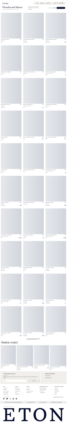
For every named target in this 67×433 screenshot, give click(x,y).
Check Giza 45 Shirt (4, 169)
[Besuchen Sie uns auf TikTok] (10, 398)
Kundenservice (17, 389)
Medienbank (17, 394)
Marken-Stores (29, 392)
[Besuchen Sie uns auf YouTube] (7, 398)
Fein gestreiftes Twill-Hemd (5, 39)
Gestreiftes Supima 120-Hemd (27, 267)
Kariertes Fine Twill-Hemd (5, 202)
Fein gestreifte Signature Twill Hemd (28, 39)
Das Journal (48, 3)
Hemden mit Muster (16, 9)
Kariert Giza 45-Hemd (4, 137)
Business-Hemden (9, 9)
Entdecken (42, 3)
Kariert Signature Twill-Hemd (27, 300)
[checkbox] (20, 39)
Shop (37, 3)
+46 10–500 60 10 (47, 375)
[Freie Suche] (55, 3)
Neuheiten (4, 389)
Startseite (4, 9)
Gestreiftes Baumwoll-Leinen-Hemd (28, 169)
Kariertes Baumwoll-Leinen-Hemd (51, 169)
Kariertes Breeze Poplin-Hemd (27, 104)
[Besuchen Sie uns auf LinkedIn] (13, 398)
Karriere (56, 392)
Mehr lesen (30, 9)
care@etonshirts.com (48, 377)
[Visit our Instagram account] (3, 398)
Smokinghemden (5, 394)
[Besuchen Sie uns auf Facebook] (16, 398)
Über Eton (28, 389)
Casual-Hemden (5, 392)
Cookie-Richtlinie (42, 392)
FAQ (16, 392)
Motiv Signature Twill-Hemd (5, 267)
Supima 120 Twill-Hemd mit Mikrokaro (28, 137)
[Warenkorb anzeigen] (62, 3)
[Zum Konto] (57, 3)
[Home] (33, 415)
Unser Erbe (56, 389)
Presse (56, 394)
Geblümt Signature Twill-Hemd (5, 104)
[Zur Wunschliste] (60, 3)
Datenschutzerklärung (43, 389)
